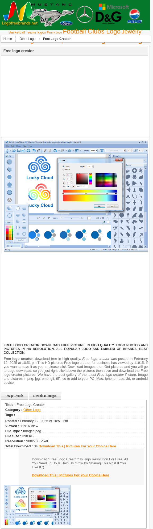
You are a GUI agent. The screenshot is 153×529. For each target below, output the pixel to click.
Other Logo (27, 39)
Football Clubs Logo (92, 31)
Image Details (14, 396)
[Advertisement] (74, 95)
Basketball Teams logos (27, 32)
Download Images (45, 396)
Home (7, 39)
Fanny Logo (54, 32)
